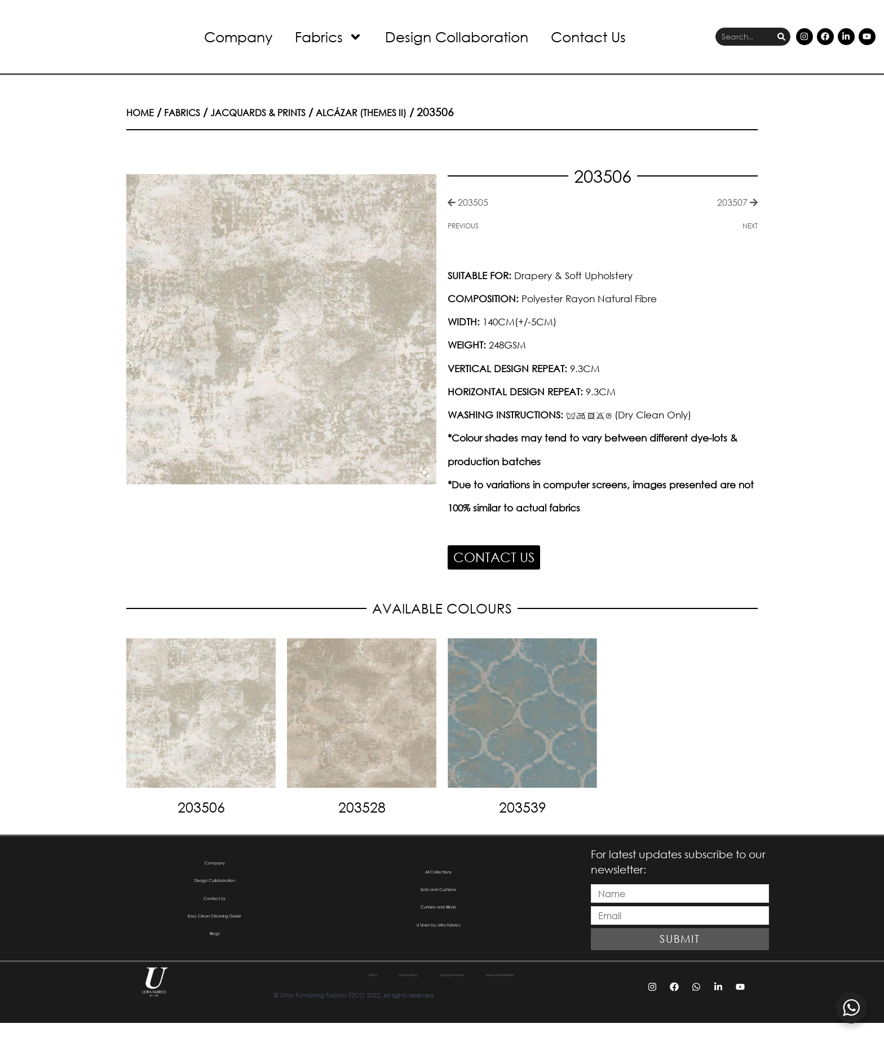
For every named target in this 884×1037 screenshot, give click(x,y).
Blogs (214, 953)
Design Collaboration (456, 36)
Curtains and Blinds (439, 918)
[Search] (781, 37)
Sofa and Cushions (438, 895)
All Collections (438, 872)
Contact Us (588, 36)
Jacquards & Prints (276, 111)
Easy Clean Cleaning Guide (214, 930)
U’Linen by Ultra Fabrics (438, 941)
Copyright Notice (450, 990)
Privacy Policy (367, 990)
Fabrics (329, 37)
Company (238, 36)
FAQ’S (307, 990)
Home (142, 111)
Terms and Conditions (546, 990)
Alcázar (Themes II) (394, 111)
